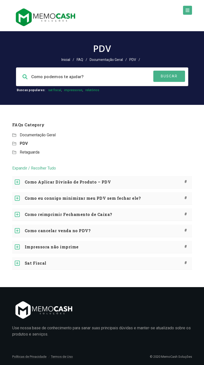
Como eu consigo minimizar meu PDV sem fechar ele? (83, 198)
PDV (24, 143)
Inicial (65, 60)
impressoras (73, 90)
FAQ (80, 60)
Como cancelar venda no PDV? (58, 230)
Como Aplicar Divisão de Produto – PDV (68, 181)
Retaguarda (29, 152)
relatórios (92, 90)
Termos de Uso (62, 357)
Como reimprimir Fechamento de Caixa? (68, 214)
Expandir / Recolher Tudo (34, 168)
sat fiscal (54, 90)
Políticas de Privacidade (29, 357)
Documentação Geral (106, 60)
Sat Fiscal (35, 263)
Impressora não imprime (52, 246)
